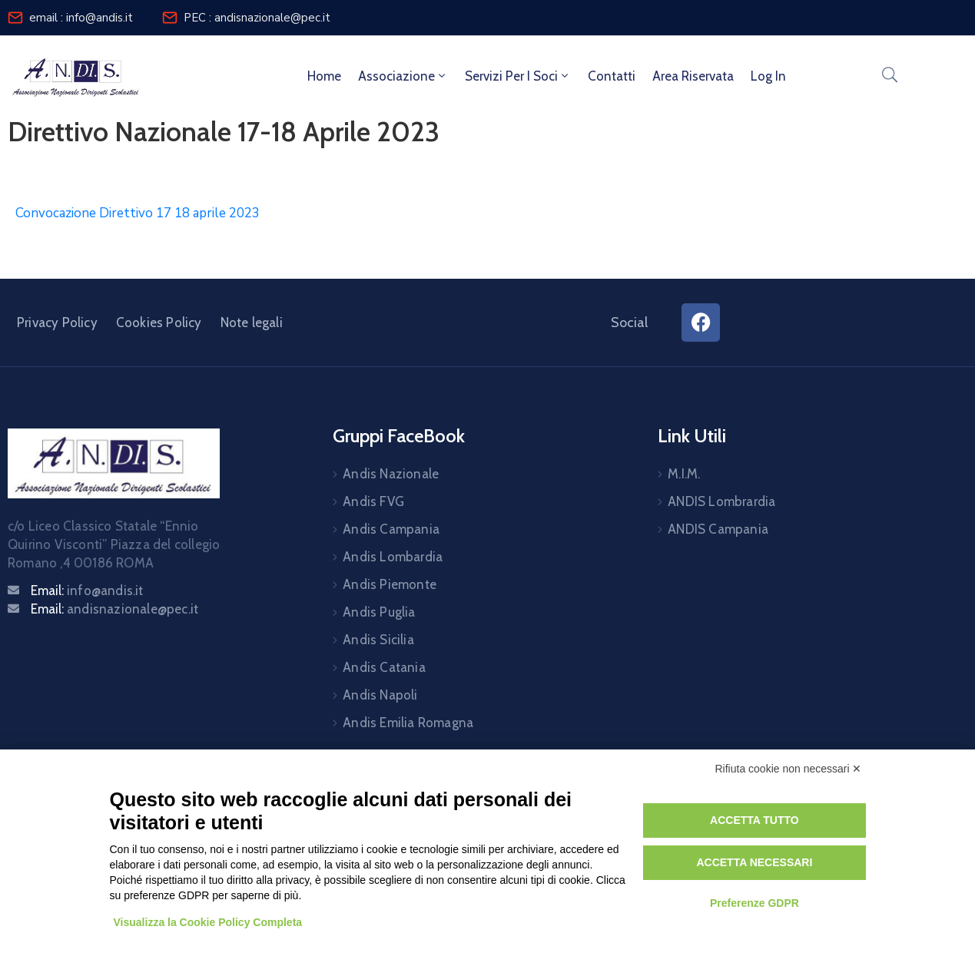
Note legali (252, 322)
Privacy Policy (57, 322)
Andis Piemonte (389, 584)
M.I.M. (684, 473)
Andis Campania (391, 529)
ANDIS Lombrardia (721, 501)
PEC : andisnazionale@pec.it (257, 17)
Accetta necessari (754, 862)
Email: (87, 590)
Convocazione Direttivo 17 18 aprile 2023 (137, 213)
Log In (768, 76)
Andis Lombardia (393, 556)
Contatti (611, 76)
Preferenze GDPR (754, 903)
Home (324, 76)
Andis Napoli (380, 695)
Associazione (403, 76)
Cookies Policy (159, 322)
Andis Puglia (379, 612)
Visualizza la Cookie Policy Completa (208, 922)
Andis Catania (384, 667)
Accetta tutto (754, 820)
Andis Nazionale (391, 473)
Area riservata (693, 76)
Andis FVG (373, 501)
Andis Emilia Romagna (408, 722)
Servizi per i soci (518, 76)
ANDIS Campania (718, 529)
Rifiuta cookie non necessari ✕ (788, 769)
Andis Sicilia (378, 639)
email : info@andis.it (81, 17)
